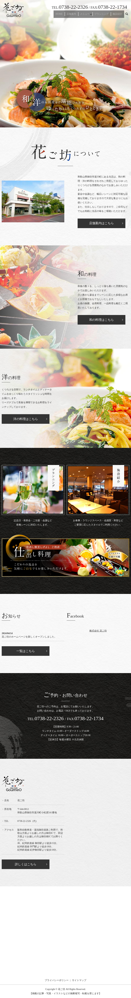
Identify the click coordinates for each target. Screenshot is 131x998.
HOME (64, 15)
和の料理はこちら (101, 319)
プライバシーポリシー (57, 980)
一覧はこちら (25, 651)
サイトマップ (79, 980)
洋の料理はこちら (25, 419)
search (126, 15)
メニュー (87, 15)
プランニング (104, 15)
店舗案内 (75, 15)
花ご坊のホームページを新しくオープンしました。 (29, 636)
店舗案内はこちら (101, 223)
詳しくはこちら (25, 864)
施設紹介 (118, 15)
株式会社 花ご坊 (98, 630)
